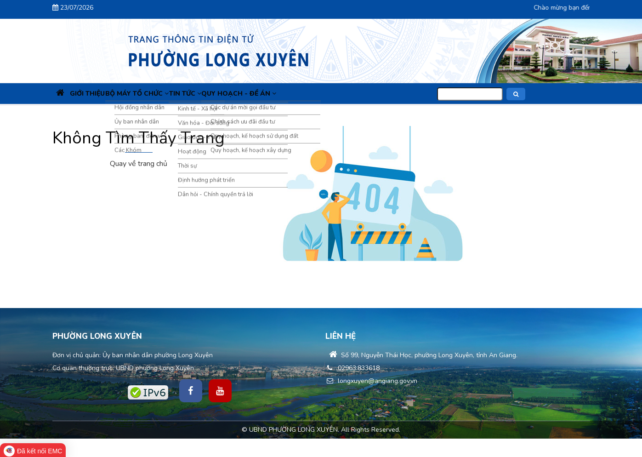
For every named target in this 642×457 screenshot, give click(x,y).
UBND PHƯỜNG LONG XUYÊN (293, 429)
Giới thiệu (101, 93)
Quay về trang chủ (138, 164)
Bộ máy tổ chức (159, 93)
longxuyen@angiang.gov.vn (371, 381)
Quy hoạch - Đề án (279, 93)
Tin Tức (216, 93)
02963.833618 (352, 368)
